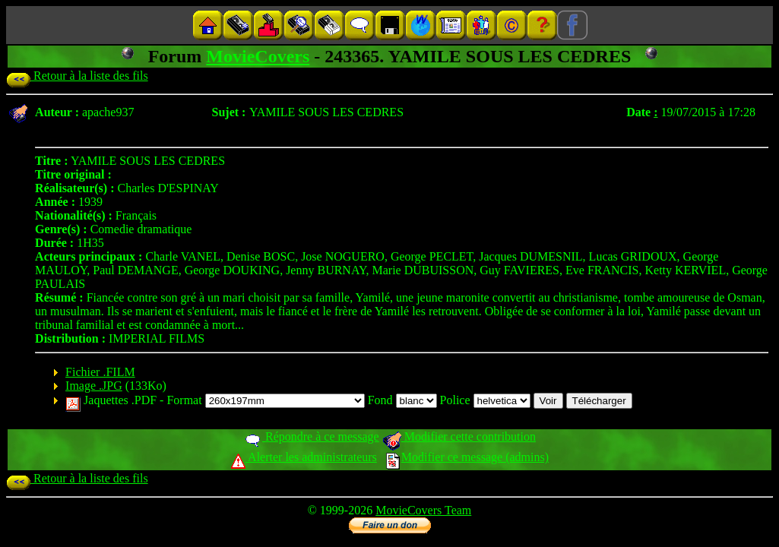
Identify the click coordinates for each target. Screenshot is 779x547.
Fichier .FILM (100, 371)
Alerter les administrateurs (303, 457)
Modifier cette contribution (459, 436)
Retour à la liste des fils (77, 75)
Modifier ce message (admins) (467, 457)
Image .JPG (93, 385)
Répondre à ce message (311, 436)
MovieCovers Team (423, 510)
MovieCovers (257, 56)
